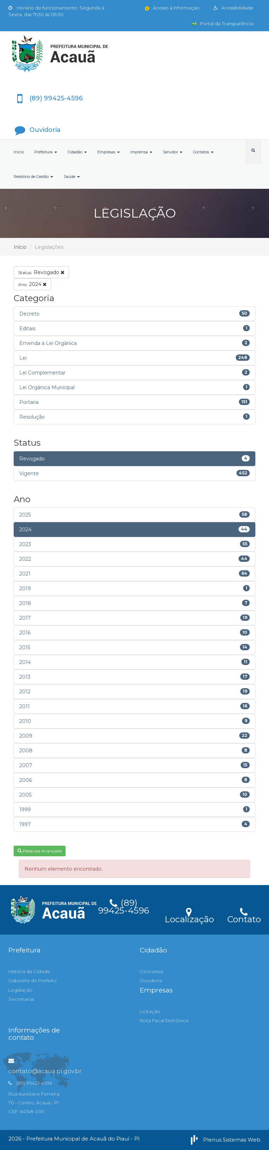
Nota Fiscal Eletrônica (164, 1020)
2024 (32, 284)
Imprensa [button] (141, 151)
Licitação (150, 1011)
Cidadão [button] (77, 151)
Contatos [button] (203, 151)
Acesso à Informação (172, 8)
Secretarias (21, 999)
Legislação (20, 990)
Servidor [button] (172, 151)
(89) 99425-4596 (123, 905)
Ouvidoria (151, 980)
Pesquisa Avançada (40, 850)
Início (19, 151)
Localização (189, 914)
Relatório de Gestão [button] (33, 176)
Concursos (151, 971)
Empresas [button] (108, 151)
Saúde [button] (72, 176)
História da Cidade (29, 971)
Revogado (41, 272)
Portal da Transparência (222, 23)
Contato (244, 914)
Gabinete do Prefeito (32, 980)
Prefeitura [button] (45, 151)
